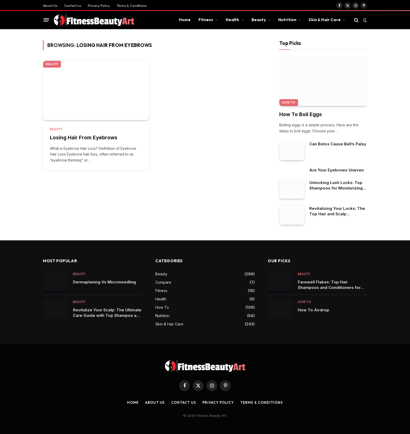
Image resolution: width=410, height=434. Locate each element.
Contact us (72, 5)
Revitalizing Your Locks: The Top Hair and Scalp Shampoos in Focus (337, 211)
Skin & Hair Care (324, 19)
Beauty (259, 19)
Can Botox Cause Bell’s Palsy (337, 143)
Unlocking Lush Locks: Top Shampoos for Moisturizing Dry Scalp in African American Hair (336, 185)
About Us (50, 5)
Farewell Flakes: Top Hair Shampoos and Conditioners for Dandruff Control (329, 285)
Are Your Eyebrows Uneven (336, 170)
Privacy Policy (99, 5)
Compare (163, 282)
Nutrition (287, 19)
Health (232, 19)
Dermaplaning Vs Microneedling (104, 282)
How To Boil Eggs (300, 114)
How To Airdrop (313, 309)
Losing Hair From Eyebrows (83, 138)
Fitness (205, 19)
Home (185, 19)
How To (288, 102)
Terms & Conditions (132, 5)
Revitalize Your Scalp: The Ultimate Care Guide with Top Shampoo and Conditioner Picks (107, 312)
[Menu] (46, 20)
